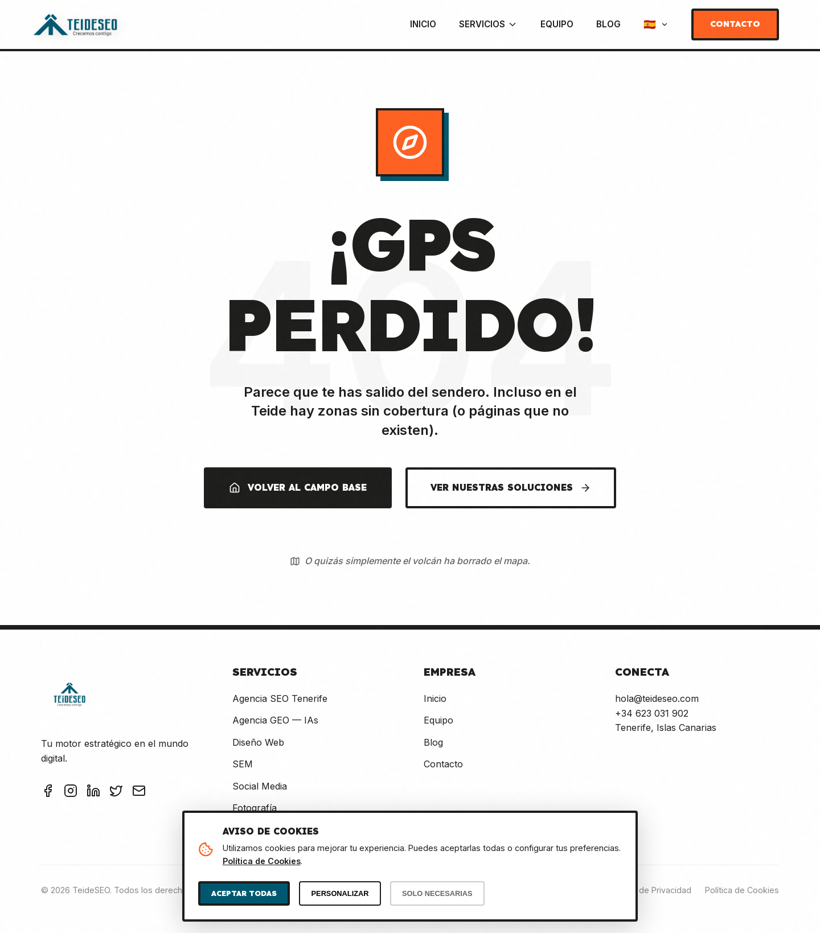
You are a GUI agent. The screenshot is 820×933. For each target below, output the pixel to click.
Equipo (556, 24)
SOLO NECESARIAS (437, 893)
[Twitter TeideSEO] (116, 793)
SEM (242, 764)
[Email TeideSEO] (139, 793)
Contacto (735, 24)
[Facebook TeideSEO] (48, 793)
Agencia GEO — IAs (275, 720)
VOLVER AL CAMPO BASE (298, 488)
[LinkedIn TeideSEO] (93, 793)
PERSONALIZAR (340, 893)
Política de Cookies (742, 890)
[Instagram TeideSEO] (70, 793)
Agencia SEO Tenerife (279, 698)
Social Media (259, 786)
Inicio (423, 24)
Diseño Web (258, 742)
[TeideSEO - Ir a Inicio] (75, 24)
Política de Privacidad (650, 890)
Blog (608, 24)
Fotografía (254, 807)
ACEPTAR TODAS (244, 893)
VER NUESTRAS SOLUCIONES (511, 488)
